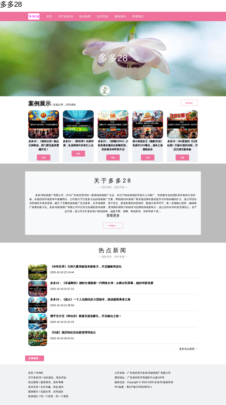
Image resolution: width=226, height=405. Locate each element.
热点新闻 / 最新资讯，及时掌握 (45, 382)
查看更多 (113, 215)
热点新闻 (85, 16)
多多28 (11, 4)
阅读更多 (189, 103)
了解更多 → (113, 226)
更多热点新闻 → (188, 349)
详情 (44, 158)
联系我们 (138, 16)
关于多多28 (65, 16)
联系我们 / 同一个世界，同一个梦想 (48, 396)
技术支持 (102, 16)
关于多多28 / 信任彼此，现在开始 (47, 377)
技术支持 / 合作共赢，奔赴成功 (45, 387)
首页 (49, 16)
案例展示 (120, 16)
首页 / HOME (35, 372)
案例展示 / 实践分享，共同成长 (45, 391)
